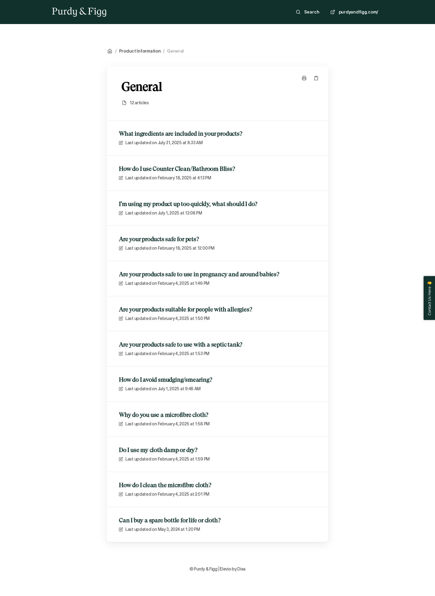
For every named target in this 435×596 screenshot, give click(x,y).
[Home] (79, 12)
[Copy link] (316, 78)
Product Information (140, 51)
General (175, 51)
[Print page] (304, 78)
